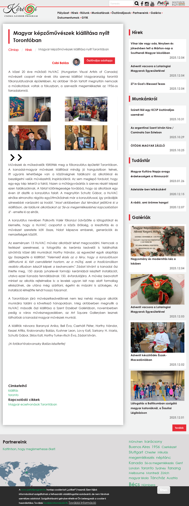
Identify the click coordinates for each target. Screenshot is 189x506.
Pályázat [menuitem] (63, 13)
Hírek (28, 50)
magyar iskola (139, 478)
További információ (82, 502)
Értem (163, 490)
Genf (179, 463)
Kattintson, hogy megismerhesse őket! (29, 449)
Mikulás (163, 452)
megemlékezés (141, 457)
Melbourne (136, 473)
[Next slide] (19, 158)
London (134, 468)
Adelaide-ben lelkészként (148, 189)
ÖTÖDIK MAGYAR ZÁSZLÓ (148, 145)
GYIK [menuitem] (85, 17)
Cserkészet (169, 447)
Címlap (13, 50)
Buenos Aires (139, 447)
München (136, 441)
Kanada (136, 463)
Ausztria (172, 478)
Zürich (165, 473)
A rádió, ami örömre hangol (149, 202)
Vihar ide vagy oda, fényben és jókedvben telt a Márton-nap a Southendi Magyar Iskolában (152, 48)
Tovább (179, 427)
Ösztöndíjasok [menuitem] (121, 13)
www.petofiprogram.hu (33, 489)
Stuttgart (136, 452)
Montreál (152, 473)
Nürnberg (148, 485)
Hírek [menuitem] (74, 13)
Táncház (157, 478)
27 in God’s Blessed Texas (148, 83)
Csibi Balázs (60, 63)
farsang (174, 468)
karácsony (153, 441)
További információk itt (55, 503)
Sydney (160, 468)
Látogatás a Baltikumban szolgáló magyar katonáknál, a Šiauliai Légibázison (154, 408)
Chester (150, 452)
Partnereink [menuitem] (140, 13)
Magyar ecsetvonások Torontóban (32, 404)
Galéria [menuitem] (156, 13)
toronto (13, 395)
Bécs (134, 484)
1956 (156, 447)
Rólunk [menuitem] (85, 13)
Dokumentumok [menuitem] (68, 17)
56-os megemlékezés (159, 463)
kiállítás (13, 390)
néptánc (163, 457)
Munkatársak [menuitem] (100, 13)
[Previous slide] (12, 158)
